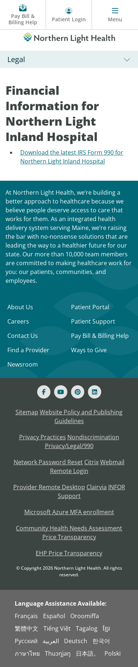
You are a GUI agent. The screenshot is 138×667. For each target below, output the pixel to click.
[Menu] (115, 15)
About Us (20, 307)
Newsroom (22, 364)
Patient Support (93, 321)
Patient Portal (90, 307)
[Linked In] (94, 392)
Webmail (112, 462)
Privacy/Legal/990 (69, 446)
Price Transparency (69, 537)
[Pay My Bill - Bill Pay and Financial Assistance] (23, 15)
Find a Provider (28, 350)
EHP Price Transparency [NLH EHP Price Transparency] (69, 553)
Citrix (91, 462)
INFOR (116, 487)
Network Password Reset (48, 462)
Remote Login (69, 471)
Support (69, 496)
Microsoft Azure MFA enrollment (69, 512)
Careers (18, 321)
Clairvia (96, 487)
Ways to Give (89, 350)
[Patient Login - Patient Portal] (69, 15)
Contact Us (22, 336)
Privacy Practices (42, 437)
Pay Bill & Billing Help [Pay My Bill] (100, 336)
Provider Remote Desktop (49, 487)
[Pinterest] (77, 392)
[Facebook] (43, 392)
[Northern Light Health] (69, 36)
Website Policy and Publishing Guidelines (81, 416)
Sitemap (26, 412)
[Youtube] (60, 392)
